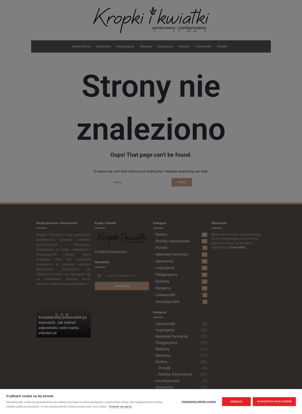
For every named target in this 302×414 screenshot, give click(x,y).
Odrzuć (236, 401)
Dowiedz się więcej (120, 406)
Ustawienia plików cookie (199, 401)
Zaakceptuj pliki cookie (274, 401)
